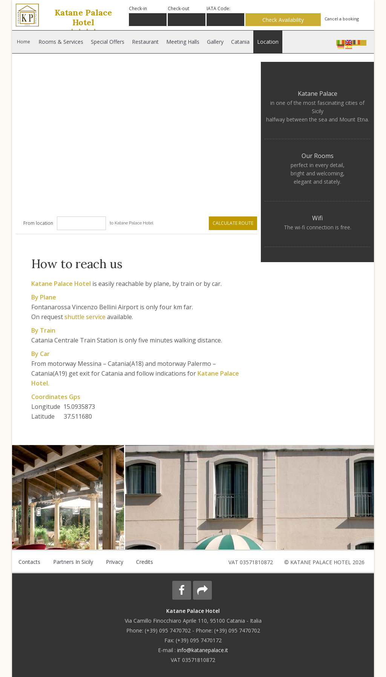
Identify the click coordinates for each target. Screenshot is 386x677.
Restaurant (144, 41)
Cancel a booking (342, 18)
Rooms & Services (60, 41)
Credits (142, 561)
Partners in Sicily (72, 561)
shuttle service (85, 317)
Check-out (178, 8)
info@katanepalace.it (202, 650)
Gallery (213, 41)
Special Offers (107, 41)
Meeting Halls (181, 41)
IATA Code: (218, 8)
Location (266, 41)
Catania (239, 41)
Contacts (29, 561)
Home (23, 41)
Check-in (138, 8)
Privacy (112, 561)
